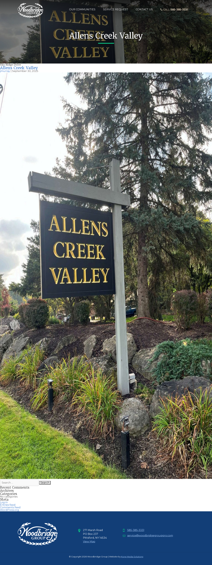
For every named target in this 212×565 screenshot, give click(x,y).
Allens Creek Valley (19, 67)
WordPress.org (9, 509)
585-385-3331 (135, 530)
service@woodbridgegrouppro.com (150, 535)
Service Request (115, 9)
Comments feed (10, 507)
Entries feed (7, 504)
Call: (174, 9)
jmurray (5, 71)
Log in (4, 502)
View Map (89, 541)
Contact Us (144, 9)
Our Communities (82, 9)
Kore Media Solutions (132, 556)
